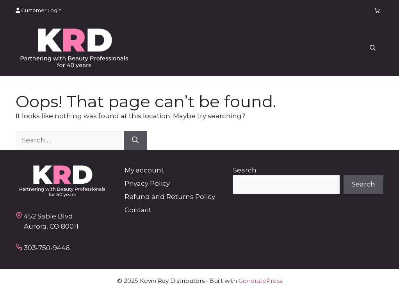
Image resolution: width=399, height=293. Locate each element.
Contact (138, 210)
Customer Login (39, 10)
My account (144, 170)
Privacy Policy (147, 183)
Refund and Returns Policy (170, 197)
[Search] (135, 140)
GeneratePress (260, 280)
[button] (372, 48)
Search (244, 170)
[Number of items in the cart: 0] (377, 10)
